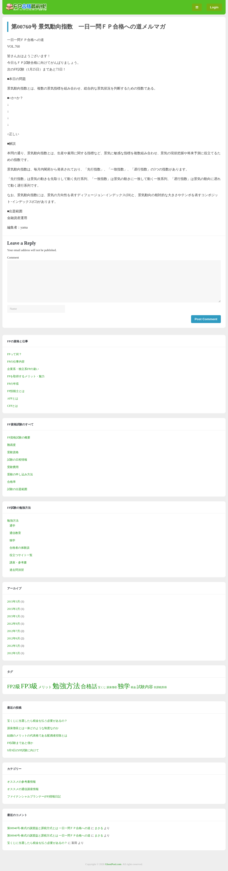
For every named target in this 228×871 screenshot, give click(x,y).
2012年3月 (13, 653)
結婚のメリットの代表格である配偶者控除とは (37, 735)
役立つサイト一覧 (21, 555)
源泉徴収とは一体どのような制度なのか (33, 728)
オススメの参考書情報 (21, 781)
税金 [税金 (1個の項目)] (133, 687)
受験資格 (13, 452)
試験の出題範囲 (17, 489)
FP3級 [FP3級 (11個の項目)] (29, 686)
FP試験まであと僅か (20, 743)
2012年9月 (13, 623)
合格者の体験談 (20, 547)
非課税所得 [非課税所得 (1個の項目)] (160, 687)
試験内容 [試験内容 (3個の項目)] (145, 687)
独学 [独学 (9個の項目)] (124, 686)
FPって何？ (14, 354)
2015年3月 (13, 601)
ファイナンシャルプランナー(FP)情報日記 (34, 796)
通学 (12, 525)
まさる (99, 828)
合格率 (11, 481)
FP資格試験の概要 (18, 437)
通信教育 (15, 533)
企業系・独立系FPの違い (23, 369)
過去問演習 (17, 570)
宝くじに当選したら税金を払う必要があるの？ (37, 720)
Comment (13, 257)
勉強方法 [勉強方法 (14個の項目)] (66, 686)
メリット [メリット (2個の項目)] (45, 687)
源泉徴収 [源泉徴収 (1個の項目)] (111, 687)
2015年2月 (13, 609)
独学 (12, 540)
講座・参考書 (18, 562)
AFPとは (12, 398)
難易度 (11, 445)
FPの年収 (13, 383)
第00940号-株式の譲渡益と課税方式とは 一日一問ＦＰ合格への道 (48, 828)
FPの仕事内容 (16, 361)
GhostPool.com (113, 864)
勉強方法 (13, 520)
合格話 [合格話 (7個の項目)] (89, 686)
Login (214, 7)
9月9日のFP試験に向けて (23, 750)
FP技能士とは (16, 391)
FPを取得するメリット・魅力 (26, 376)
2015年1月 (13, 616)
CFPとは (12, 406)
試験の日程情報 (17, 459)
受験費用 (13, 467)
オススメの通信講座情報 (23, 789)
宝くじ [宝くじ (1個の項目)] (102, 687)
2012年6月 (13, 638)
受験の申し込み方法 (20, 474)
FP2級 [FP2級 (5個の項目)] (13, 686)
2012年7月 (13, 631)
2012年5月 (13, 645)
